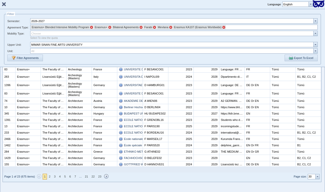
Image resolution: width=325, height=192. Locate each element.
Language (274, 4)
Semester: (13, 21)
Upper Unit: (14, 44)
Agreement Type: (18, 27)
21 (86, 176)
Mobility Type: (15, 33)
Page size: (300, 176)
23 (99, 176)
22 (93, 176)
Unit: (10, 51)
